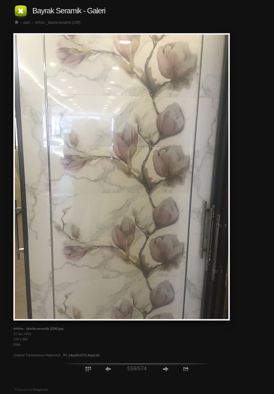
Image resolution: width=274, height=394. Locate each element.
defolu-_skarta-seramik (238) (57, 22)
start (26, 22)
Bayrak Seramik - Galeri (68, 10)
